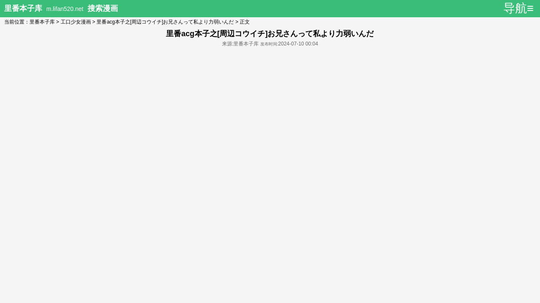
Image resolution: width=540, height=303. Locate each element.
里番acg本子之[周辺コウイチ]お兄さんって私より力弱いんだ (165, 22)
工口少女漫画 (76, 22)
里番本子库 (42, 22)
